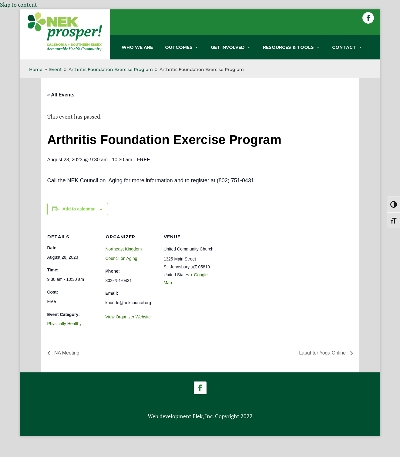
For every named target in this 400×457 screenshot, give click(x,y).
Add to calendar (78, 209)
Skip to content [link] (18, 4)
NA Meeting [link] (66, 352)
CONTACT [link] (347, 47)
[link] (65, 50)
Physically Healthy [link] (64, 323)
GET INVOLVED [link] (231, 47)
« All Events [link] (61, 94)
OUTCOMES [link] (182, 47)
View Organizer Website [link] (128, 316)
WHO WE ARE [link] (137, 47)
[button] (368, 18)
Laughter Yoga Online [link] (323, 352)
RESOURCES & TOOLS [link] (291, 47)
